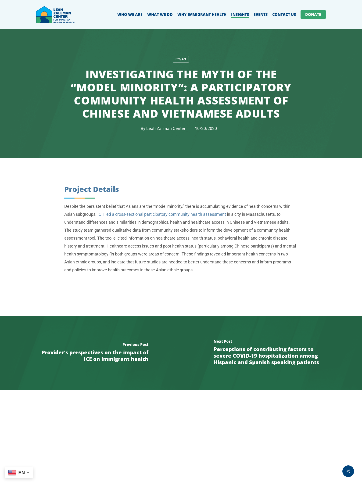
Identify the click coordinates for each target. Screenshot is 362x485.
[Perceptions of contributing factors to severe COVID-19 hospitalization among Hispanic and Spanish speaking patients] (271, 353)
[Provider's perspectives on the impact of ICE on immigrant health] (90, 353)
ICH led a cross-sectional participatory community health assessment (161, 226)
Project (181, 59)
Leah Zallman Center (165, 128)
